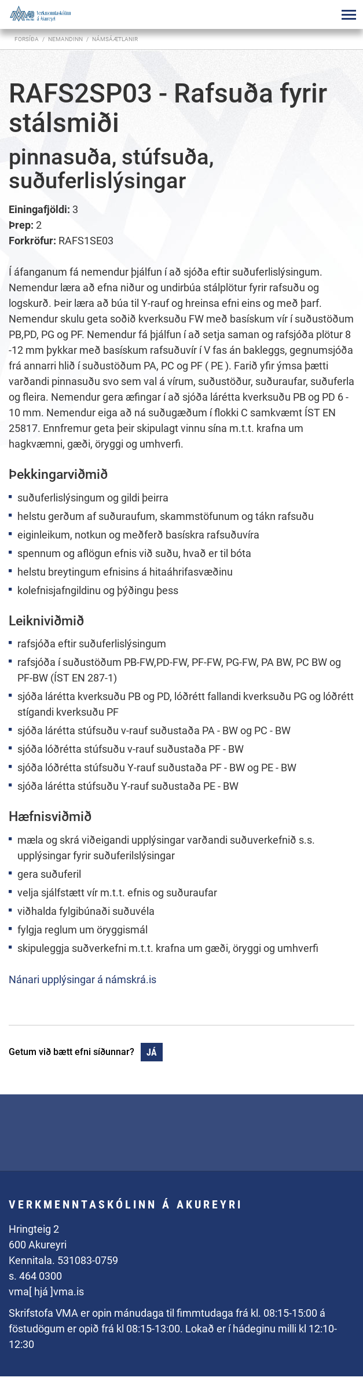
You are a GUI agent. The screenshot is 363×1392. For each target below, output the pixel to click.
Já (151, 1052)
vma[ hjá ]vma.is (46, 1291)
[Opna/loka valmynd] (348, 14)
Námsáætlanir (115, 39)
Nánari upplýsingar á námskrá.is (82, 979)
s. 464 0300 (35, 1276)
